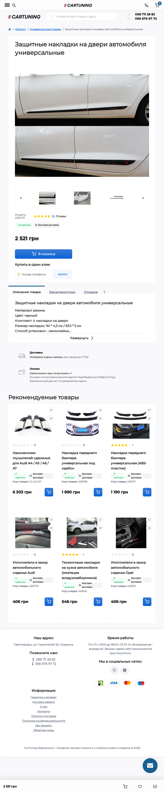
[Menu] (7, 5)
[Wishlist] (51, 410)
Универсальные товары (45, 29)
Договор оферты (43, 702)
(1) (53, 216)
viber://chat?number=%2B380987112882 (114, 670)
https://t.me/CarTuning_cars (124, 670)
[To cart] (49, 492)
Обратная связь (43, 730)
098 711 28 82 (145, 14)
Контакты (43, 711)
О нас (43, 706)
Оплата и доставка (43, 716)
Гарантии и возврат (44, 697)
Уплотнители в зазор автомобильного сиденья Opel (128, 567)
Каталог (20, 29)
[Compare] (51, 418)
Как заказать (43, 725)
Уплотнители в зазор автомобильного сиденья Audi (30, 567)
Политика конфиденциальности (43, 720)
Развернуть (82, 338)
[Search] (51, 16)
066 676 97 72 (146, 19)
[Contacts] (146, 5)
